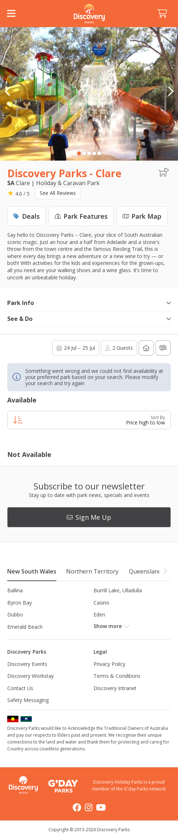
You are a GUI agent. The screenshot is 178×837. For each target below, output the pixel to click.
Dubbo (15, 614)
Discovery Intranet (115, 688)
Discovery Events (27, 664)
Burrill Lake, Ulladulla (118, 590)
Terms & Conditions (117, 675)
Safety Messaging (28, 700)
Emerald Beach (25, 626)
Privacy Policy (109, 664)
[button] (170, 91)
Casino (101, 602)
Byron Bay (19, 602)
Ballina (15, 590)
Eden (99, 614)
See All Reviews (58, 192)
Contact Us (20, 688)
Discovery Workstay (30, 675)
